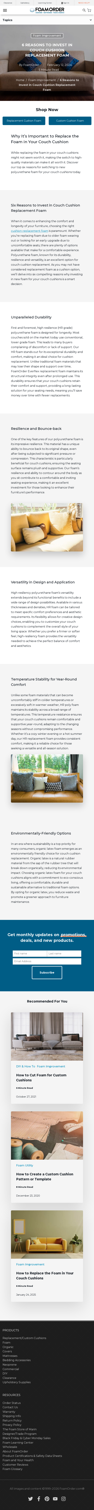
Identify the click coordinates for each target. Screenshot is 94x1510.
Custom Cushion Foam (70, 120)
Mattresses (10, 1356)
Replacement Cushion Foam (24, 120)
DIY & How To (25, 1066)
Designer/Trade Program (20, 1433)
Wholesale (10, 1447)
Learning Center (45, 3)
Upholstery (24, 3)
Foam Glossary (12, 1469)
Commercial (11, 1369)
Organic (8, 1347)
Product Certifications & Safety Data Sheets (32, 1456)
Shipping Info (12, 1416)
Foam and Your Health (18, 1460)
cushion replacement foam (29, 231)
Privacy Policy (12, 1425)
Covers (7, 1351)
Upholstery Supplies (17, 1382)
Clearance (8, 3)
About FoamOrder (15, 1451)
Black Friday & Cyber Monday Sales (26, 1438)
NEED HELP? (84, 3)
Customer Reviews (15, 1464)
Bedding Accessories (17, 1360)
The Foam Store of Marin (20, 1429)
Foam (6, 1342)
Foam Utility (24, 1165)
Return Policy (12, 1420)
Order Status (12, 1403)
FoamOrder (31, 65)
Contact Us (10, 1407)
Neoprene (10, 1364)
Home (20, 80)
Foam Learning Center (18, 1442)
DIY (5, 1373)
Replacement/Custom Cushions (24, 1338)
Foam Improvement (47, 35)
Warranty (9, 1411)
